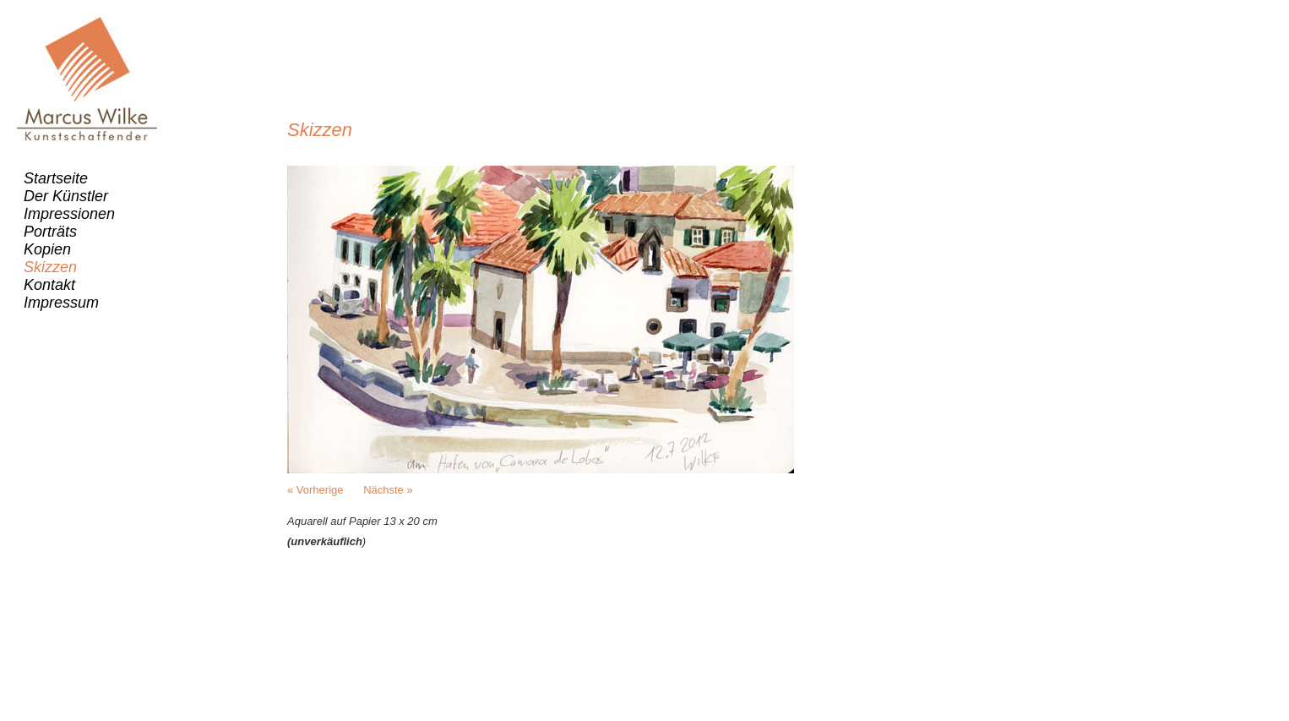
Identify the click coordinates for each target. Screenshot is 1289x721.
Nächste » (388, 489)
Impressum (61, 302)
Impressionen (69, 213)
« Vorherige (315, 489)
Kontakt (49, 284)
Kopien (47, 249)
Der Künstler (66, 196)
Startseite (56, 178)
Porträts (50, 231)
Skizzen (50, 267)
